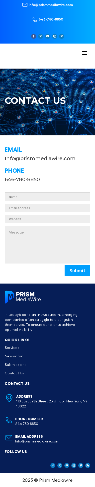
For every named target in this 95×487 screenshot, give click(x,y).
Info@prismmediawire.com (51, 5)
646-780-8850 (51, 19)
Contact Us (14, 373)
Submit (77, 270)
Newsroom (14, 356)
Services (12, 347)
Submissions (15, 364)
